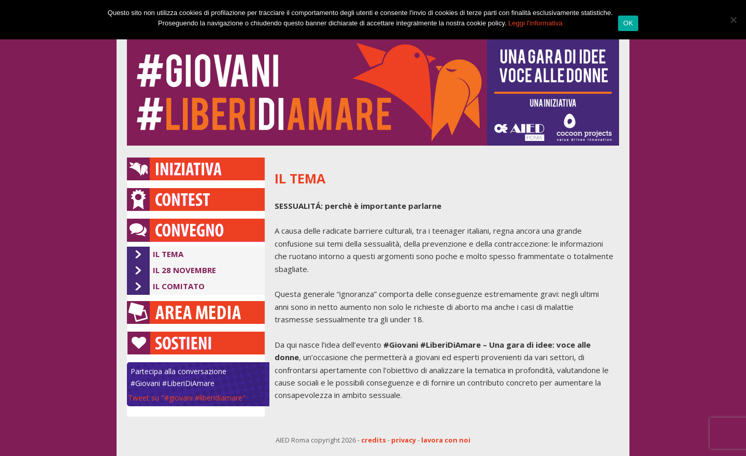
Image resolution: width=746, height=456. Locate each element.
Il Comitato (179, 286)
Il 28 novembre (184, 270)
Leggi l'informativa (535, 23)
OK (628, 23)
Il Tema (168, 254)
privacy (403, 440)
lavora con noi (445, 440)
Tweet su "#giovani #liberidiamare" (187, 398)
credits (373, 440)
